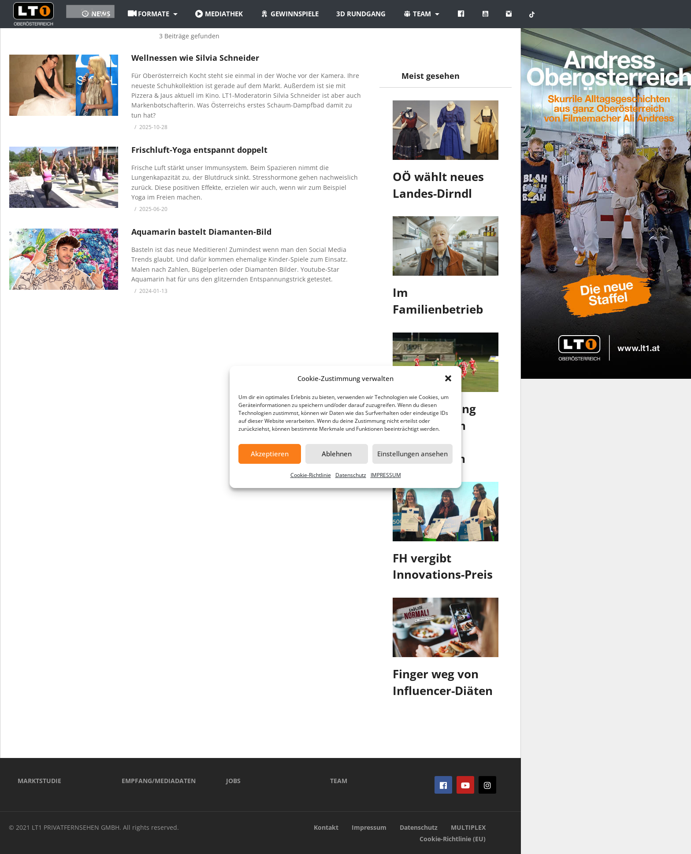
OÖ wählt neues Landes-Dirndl (438, 185)
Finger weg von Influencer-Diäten (443, 682)
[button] (448, 378)
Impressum (369, 827)
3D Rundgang (413, 13)
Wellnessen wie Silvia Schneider (195, 57)
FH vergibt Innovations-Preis (443, 566)
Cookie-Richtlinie (310, 475)
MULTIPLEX (468, 827)
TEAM (338, 780)
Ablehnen (337, 453)
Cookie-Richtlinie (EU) (453, 839)
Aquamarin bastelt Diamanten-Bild (201, 231)
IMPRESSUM (386, 475)
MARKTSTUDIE (39, 780)
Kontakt (326, 827)
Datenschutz (350, 475)
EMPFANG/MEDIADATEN (159, 780)
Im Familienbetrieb (438, 301)
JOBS (233, 780)
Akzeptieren (270, 453)
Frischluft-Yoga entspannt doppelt (199, 149)
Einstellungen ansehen (412, 453)
